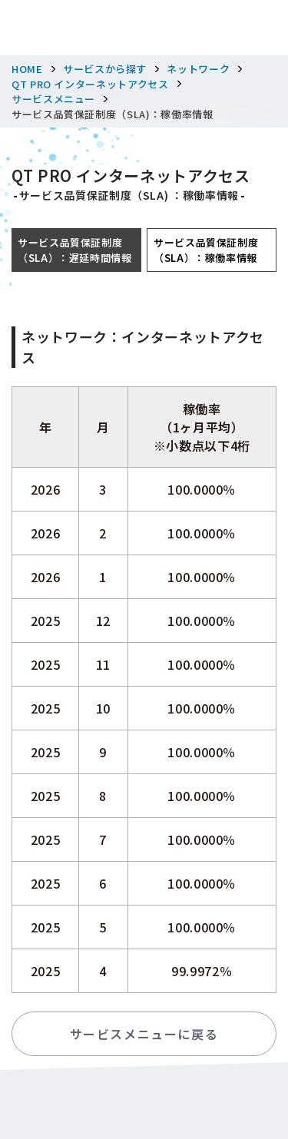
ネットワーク (198, 68)
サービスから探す (105, 68)
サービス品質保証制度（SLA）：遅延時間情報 (75, 250)
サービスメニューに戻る (144, 1034)
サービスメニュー (53, 98)
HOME (27, 68)
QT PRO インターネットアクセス (90, 84)
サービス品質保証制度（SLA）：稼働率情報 (206, 250)
